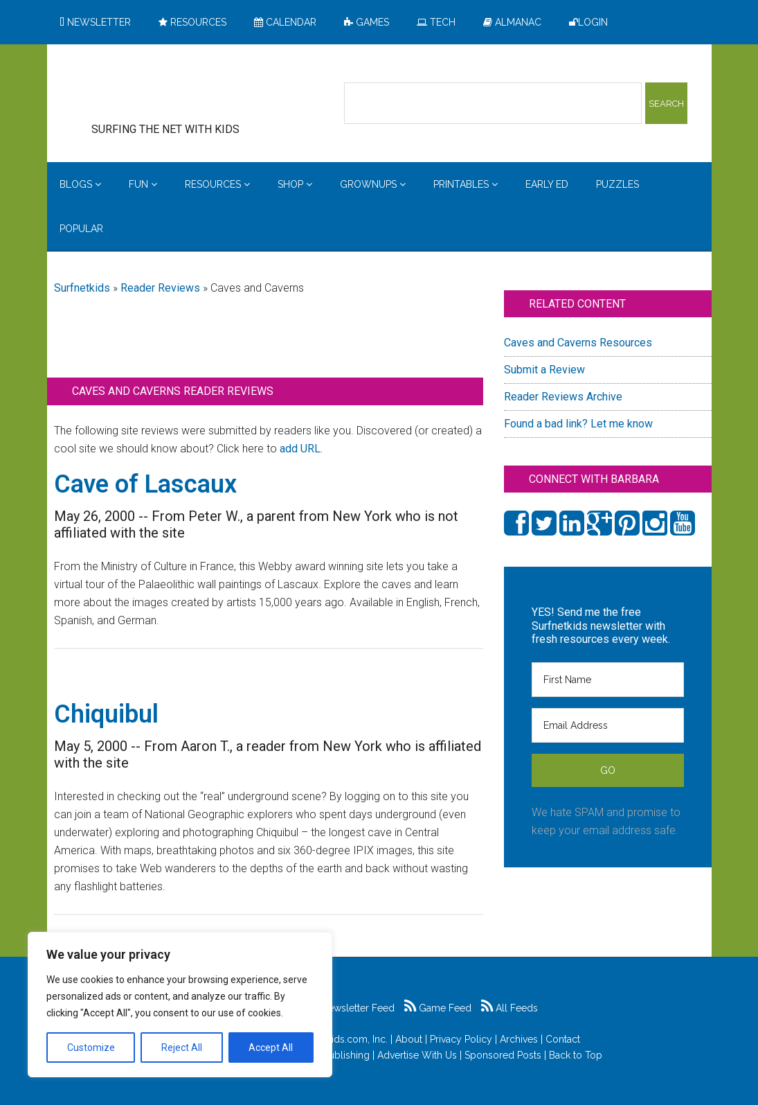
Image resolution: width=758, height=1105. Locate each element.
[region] (180, 1004)
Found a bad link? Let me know (578, 423)
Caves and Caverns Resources (578, 342)
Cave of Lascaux (145, 484)
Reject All (181, 1047)
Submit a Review (544, 369)
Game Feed (437, 1008)
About (408, 1039)
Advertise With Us (417, 1055)
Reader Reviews (160, 287)
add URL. (301, 448)
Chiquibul (106, 714)
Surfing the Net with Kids (186, 89)
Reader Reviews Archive (563, 396)
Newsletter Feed (351, 1008)
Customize (91, 1047)
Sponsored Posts (502, 1055)
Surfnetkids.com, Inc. (342, 1039)
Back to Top (575, 1055)
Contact (562, 1039)
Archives (519, 1039)
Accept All (271, 1047)
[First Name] (608, 679)
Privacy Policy (461, 1039)
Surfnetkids (82, 287)
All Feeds (509, 1008)
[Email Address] (608, 725)
